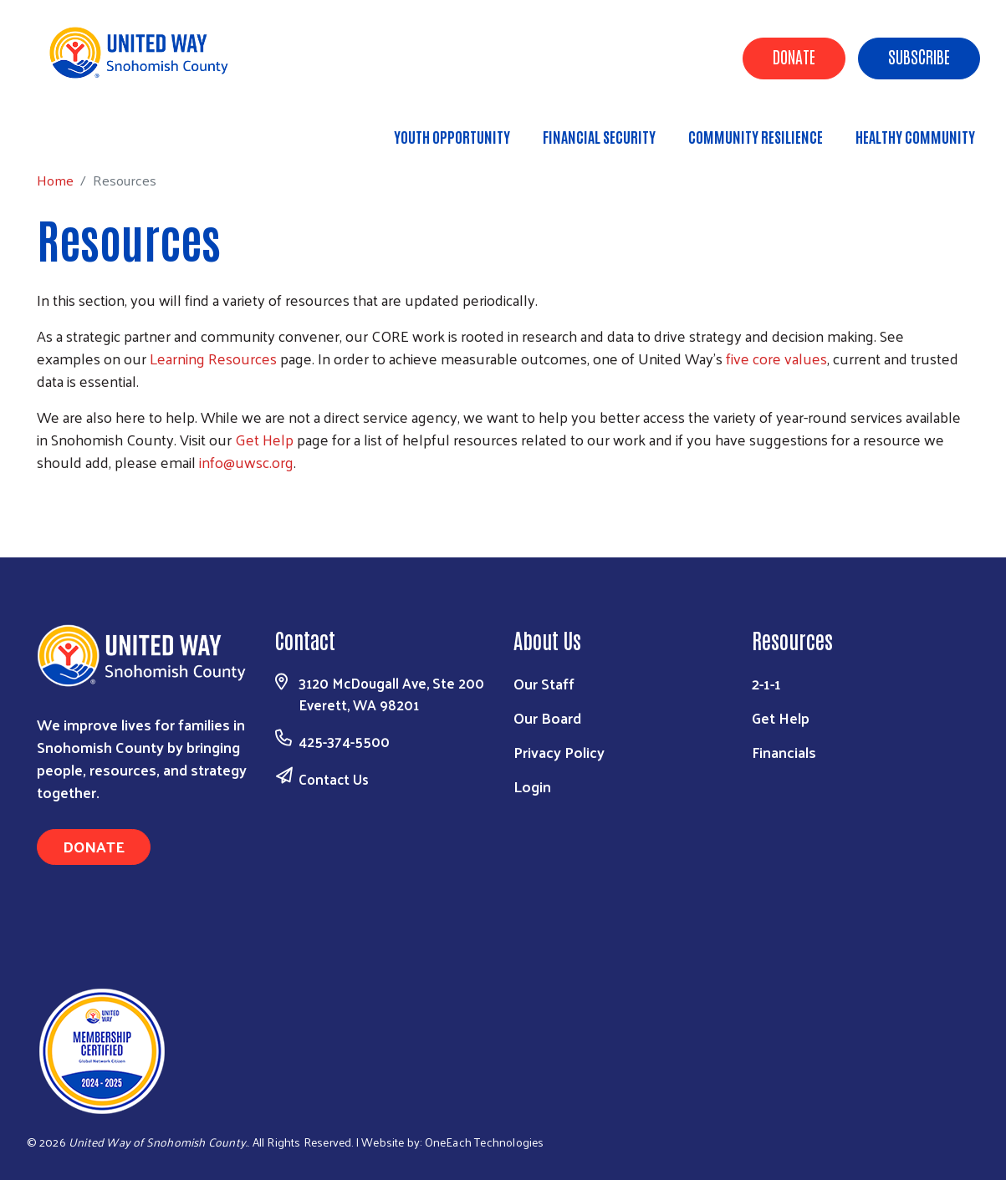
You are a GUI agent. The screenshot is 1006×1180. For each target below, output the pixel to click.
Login (532, 786)
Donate (794, 56)
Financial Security (599, 136)
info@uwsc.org (246, 462)
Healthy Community (915, 136)
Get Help (264, 439)
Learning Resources (213, 358)
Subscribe (919, 56)
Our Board (547, 717)
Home (97, 129)
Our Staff (543, 683)
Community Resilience (755, 136)
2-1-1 (766, 683)
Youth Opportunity (452, 136)
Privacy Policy (559, 752)
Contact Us (334, 778)
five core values (776, 358)
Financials (784, 752)
